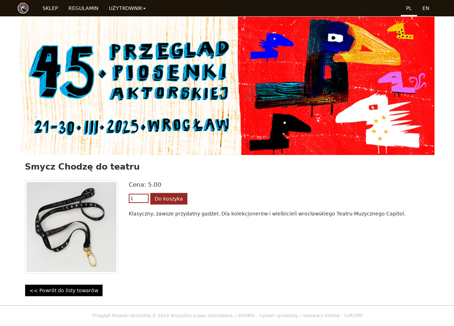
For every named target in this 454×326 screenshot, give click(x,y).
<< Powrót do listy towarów (63, 290)
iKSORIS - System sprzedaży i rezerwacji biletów (289, 315)
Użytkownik (127, 8)
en (425, 8)
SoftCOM (353, 315)
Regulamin (83, 8)
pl (409, 8)
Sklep (50, 8)
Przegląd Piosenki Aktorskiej (121, 315)
